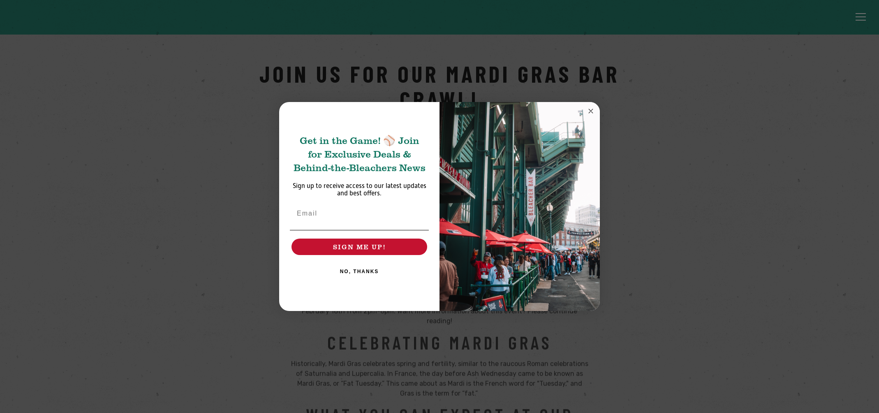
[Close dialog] (591, 111)
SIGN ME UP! (359, 246)
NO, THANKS (359, 271)
